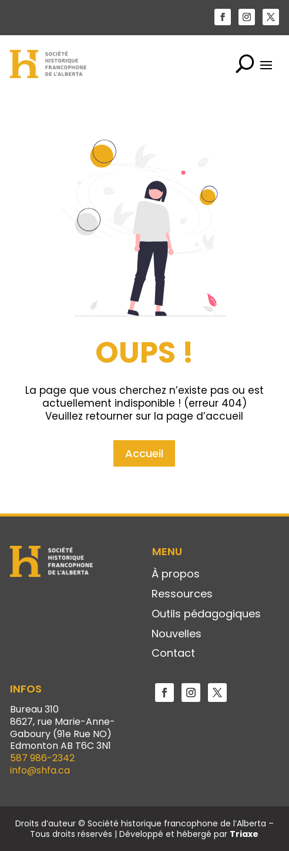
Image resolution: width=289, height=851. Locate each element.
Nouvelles (176, 634)
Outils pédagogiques (206, 614)
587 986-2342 (42, 758)
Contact (173, 653)
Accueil (144, 409)
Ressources (182, 594)
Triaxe (244, 834)
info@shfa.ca (40, 770)
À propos (176, 574)
